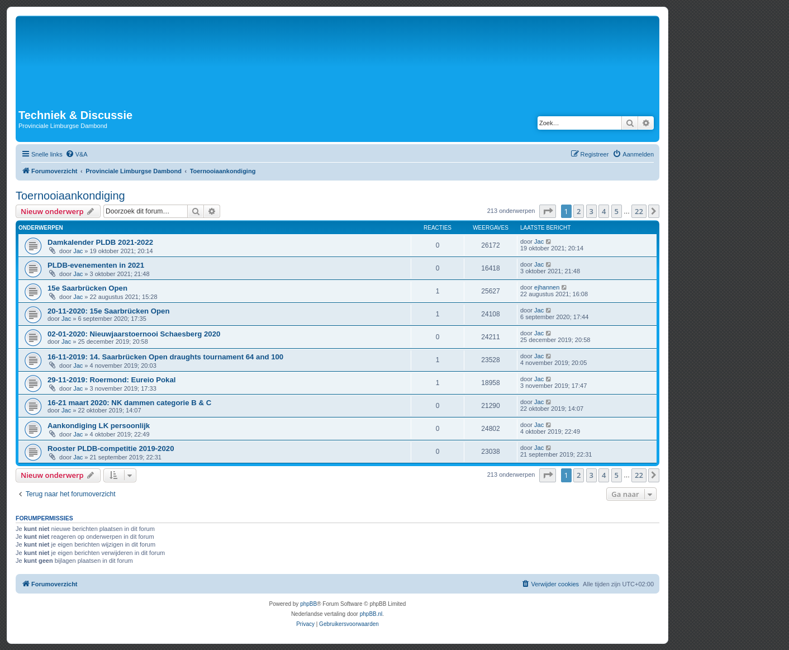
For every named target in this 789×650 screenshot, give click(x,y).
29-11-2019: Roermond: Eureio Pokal (111, 380)
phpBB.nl (371, 614)
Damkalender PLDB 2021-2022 (100, 242)
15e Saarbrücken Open (87, 288)
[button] (547, 211)
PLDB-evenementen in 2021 (95, 265)
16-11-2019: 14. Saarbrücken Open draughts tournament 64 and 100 (165, 357)
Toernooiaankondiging (70, 195)
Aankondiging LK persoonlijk (98, 425)
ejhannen (546, 287)
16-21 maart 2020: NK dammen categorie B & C (129, 402)
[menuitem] (76, 154)
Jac (78, 251)
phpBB (308, 604)
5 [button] (617, 211)
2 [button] (579, 211)
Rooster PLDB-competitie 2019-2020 (110, 448)
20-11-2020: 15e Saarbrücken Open (108, 311)
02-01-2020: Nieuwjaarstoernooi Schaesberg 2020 (133, 334)
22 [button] (639, 211)
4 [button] (604, 211)
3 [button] (591, 211)
